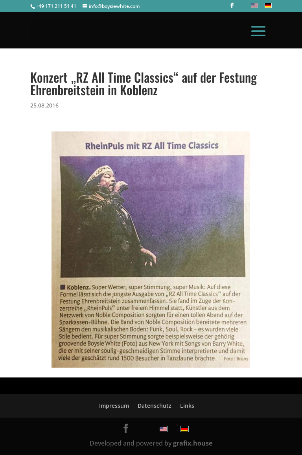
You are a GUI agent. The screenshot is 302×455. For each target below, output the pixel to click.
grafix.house (192, 443)
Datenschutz (154, 405)
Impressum (114, 405)
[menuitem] (253, 5)
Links (187, 405)
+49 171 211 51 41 (56, 6)
